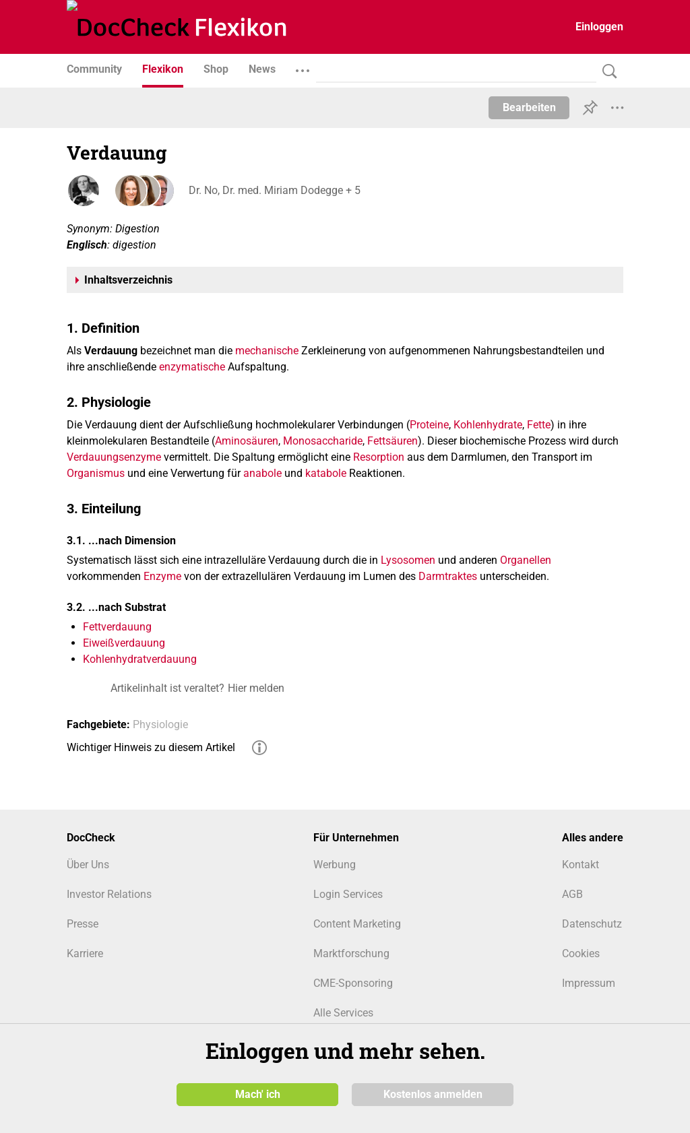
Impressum (588, 983)
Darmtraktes (447, 576)
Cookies (581, 953)
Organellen (525, 560)
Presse (82, 923)
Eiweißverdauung (124, 643)
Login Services (348, 894)
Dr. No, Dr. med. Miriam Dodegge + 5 (274, 190)
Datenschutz (592, 923)
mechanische (267, 350)
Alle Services (343, 1012)
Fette (539, 424)
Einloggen (599, 26)
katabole (325, 473)
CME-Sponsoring (353, 983)
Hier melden (256, 688)
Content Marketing (357, 923)
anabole (262, 473)
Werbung (334, 864)
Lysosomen (408, 560)
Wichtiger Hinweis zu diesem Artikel (151, 747)
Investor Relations (109, 894)
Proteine (429, 424)
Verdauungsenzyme (114, 457)
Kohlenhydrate (487, 424)
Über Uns (88, 864)
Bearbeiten (529, 107)
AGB (572, 894)
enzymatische (192, 366)
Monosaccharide (323, 440)
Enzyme (162, 576)
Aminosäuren (246, 440)
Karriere (85, 953)
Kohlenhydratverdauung (140, 659)
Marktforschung (351, 953)
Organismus (96, 473)
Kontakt (580, 864)
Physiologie (160, 724)
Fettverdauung (117, 626)
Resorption (378, 457)
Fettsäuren (392, 440)
